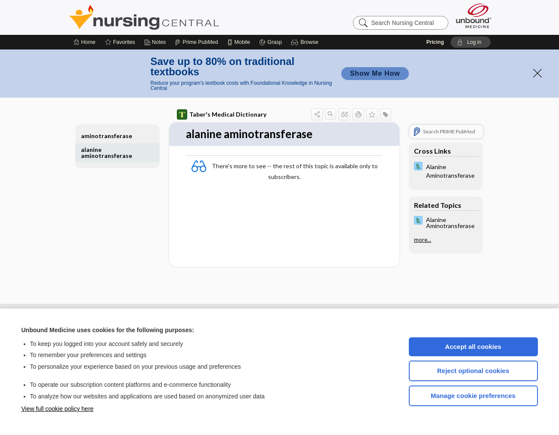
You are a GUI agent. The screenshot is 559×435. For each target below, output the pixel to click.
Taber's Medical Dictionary (221, 114)
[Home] (85, 42)
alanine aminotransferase (106, 152)
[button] (306, 42)
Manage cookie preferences (473, 395)
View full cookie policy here (58, 408)
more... (422, 239)
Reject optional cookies (473, 370)
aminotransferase (106, 135)
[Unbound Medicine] (474, 15)
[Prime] (196, 42)
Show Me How (375, 73)
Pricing (435, 42)
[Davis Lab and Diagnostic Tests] (446, 170)
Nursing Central (176, 17)
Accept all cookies (473, 346)
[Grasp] (270, 42)
